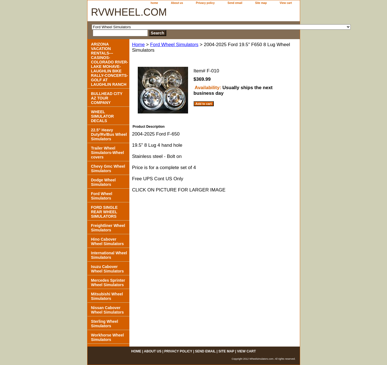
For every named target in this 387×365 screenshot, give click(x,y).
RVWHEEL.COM (129, 12)
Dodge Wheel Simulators (103, 182)
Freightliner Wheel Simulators (108, 227)
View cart (286, 2)
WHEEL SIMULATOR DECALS (102, 116)
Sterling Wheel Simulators (104, 323)
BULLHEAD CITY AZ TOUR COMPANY (107, 98)
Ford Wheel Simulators (174, 44)
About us (177, 2)
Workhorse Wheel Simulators (107, 337)
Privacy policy (205, 2)
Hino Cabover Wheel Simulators (107, 241)
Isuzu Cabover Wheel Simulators (107, 268)
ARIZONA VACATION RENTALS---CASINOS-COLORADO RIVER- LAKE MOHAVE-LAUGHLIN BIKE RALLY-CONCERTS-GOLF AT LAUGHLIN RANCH (109, 64)
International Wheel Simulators (109, 255)
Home (138, 44)
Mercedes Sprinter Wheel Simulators (108, 282)
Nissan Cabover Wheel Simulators (107, 309)
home (154, 2)
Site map (261, 2)
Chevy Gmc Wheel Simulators (108, 168)
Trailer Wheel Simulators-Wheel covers (107, 152)
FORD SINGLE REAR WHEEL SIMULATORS (104, 212)
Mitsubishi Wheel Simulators (107, 296)
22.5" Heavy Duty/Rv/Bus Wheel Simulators (109, 134)
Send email (234, 2)
